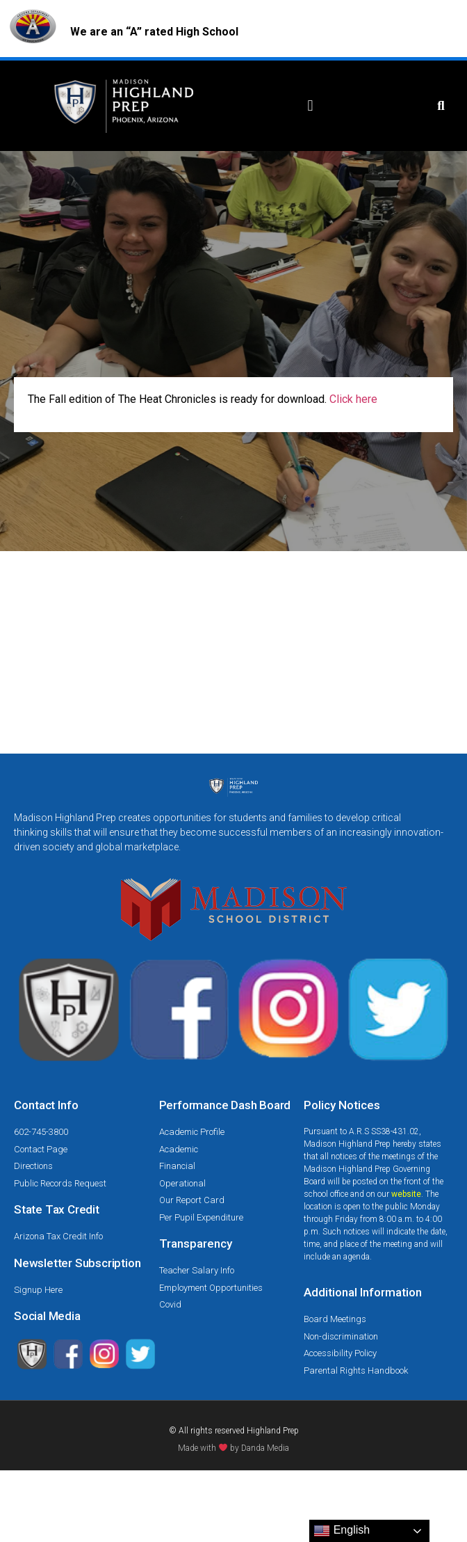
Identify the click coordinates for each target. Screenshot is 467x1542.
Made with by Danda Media (233, 1448)
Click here (352, 399)
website (406, 1194)
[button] (310, 106)
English (341, 1531)
